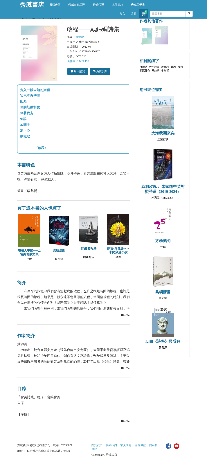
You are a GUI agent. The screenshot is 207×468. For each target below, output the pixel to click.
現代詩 (165, 67)
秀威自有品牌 (77, 4)
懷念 (180, 67)
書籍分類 (56, 4)
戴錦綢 (80, 37)
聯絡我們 (111, 445)
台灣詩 (143, 67)
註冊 (133, 13)
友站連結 (119, 4)
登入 (122, 13)
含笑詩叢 (154, 67)
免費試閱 (100, 71)
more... (125, 314)
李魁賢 (165, 70)
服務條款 (140, 445)
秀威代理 (100, 4)
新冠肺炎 (145, 70)
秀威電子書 (138, 4)
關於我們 (96, 445)
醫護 (173, 67)
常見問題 (125, 445)
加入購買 (77, 71)
